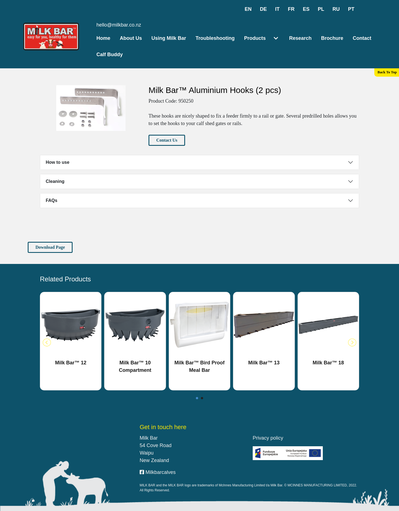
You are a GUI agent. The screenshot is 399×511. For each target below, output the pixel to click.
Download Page (50, 247)
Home (103, 38)
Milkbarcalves (158, 472)
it (277, 9)
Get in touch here (163, 427)
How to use (57, 162)
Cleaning (55, 181)
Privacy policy (268, 438)
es (306, 9)
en (248, 9)
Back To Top (387, 72)
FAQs (51, 200)
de (263, 9)
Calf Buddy (109, 54)
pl (321, 9)
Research (300, 38)
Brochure (332, 38)
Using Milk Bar (169, 38)
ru (336, 9)
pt (351, 9)
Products (255, 38)
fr (291, 9)
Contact (362, 38)
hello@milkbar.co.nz (118, 25)
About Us (131, 38)
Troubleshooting (215, 38)
